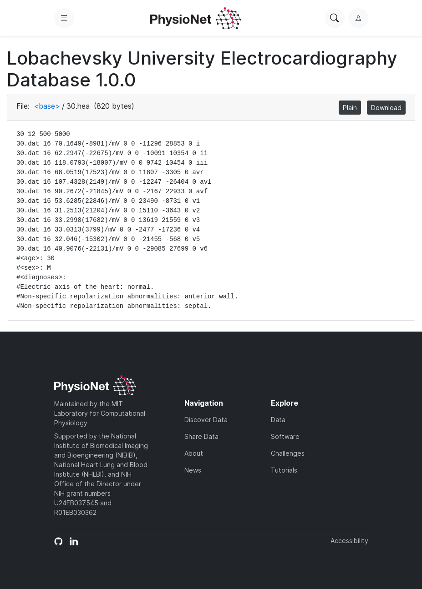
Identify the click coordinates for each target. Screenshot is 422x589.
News (192, 470)
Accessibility (349, 540)
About (193, 453)
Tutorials (284, 470)
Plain (350, 107)
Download (386, 107)
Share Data (201, 436)
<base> (47, 106)
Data (278, 419)
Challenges (288, 453)
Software (285, 436)
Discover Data (206, 419)
